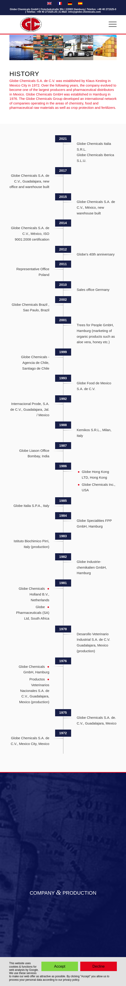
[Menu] (110, 24)
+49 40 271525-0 (106, 9)
